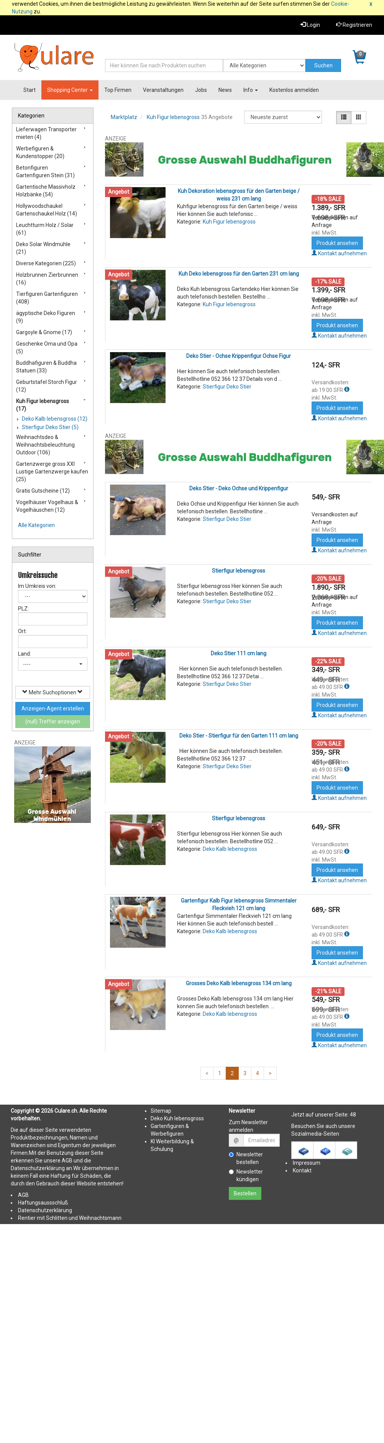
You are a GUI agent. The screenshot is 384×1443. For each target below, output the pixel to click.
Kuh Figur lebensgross (173, 117)
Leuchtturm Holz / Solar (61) (45, 229)
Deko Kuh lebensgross (177, 1118)
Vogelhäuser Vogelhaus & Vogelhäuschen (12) (47, 506)
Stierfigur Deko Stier (227, 387)
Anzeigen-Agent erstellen (52, 708)
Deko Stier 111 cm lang (238, 653)
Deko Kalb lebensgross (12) (54, 419)
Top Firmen (117, 90)
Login (310, 24)
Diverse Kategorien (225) (46, 263)
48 (353, 1115)
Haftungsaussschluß (43, 1203)
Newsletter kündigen (246, 1175)
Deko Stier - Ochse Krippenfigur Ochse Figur (238, 356)
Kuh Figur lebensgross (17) (42, 405)
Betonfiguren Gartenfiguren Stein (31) (45, 171)
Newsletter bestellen (246, 1158)
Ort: (22, 631)
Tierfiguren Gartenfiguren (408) (47, 298)
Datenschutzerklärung (45, 1210)
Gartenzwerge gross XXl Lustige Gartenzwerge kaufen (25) (52, 471)
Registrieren (354, 24)
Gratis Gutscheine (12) (43, 491)
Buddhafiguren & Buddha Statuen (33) (46, 367)
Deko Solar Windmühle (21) (43, 248)
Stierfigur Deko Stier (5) (50, 427)
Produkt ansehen (337, 243)
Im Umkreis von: (37, 586)
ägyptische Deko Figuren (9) (45, 317)
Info (250, 90)
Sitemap (161, 1111)
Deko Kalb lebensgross (230, 849)
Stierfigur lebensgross (238, 571)
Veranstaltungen (163, 90)
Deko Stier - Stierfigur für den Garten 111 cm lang (238, 736)
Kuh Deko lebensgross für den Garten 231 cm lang (239, 274)
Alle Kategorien (36, 525)
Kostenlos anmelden (294, 90)
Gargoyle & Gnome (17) (44, 332)
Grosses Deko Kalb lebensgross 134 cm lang (239, 983)
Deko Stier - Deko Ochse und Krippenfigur (238, 488)
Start (29, 90)
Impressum (306, 1163)
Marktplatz (124, 117)
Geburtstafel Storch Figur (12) (46, 386)
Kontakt (302, 1170)
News (225, 90)
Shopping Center (70, 90)
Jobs (201, 90)
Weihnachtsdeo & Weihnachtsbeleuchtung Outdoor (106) (45, 444)
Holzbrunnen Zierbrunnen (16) (47, 279)
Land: (24, 654)
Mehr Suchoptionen (52, 692)
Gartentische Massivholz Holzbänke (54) (45, 191)
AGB (23, 1195)
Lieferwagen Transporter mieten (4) (46, 133)
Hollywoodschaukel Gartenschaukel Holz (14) (46, 210)
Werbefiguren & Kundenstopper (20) (40, 152)
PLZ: (23, 609)
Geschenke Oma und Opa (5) (46, 347)
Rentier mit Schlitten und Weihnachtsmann (69, 1218)
